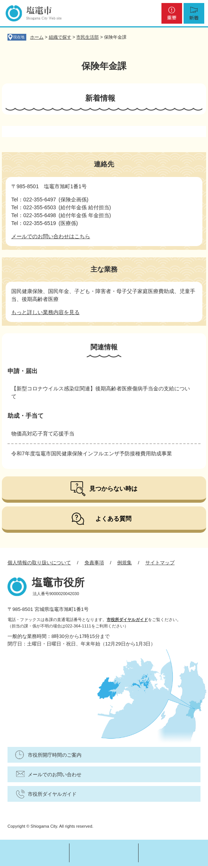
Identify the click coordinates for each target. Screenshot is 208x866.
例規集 (124, 562)
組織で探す (60, 37)
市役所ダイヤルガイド (127, 619)
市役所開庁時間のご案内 (54, 755)
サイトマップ (160, 562)
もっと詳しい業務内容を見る (45, 312)
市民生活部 (87, 37)
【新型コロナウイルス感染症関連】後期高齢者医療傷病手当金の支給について (100, 392)
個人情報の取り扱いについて (39, 562)
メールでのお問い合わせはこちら (50, 236)
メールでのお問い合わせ (54, 774)
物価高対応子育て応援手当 (42, 434)
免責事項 (94, 562)
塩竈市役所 (58, 582)
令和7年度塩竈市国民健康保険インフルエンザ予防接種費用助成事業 (91, 453)
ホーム (37, 37)
